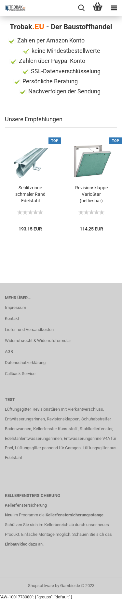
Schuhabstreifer (96, 419)
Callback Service (20, 373)
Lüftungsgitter (18, 409)
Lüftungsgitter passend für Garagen (48, 447)
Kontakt (12, 318)
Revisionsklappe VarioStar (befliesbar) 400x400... (91, 194)
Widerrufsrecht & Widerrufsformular (38, 340)
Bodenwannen (18, 428)
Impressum (15, 307)
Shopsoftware (41, 585)
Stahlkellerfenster (96, 428)
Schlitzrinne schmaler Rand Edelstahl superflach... (30, 194)
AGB (9, 351)
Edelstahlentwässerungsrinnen (33, 438)
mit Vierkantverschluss (81, 409)
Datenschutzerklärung (25, 362)
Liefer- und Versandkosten (29, 329)
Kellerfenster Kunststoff (55, 428)
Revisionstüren (46, 409)
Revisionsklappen (63, 419)
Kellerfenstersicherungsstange (74, 514)
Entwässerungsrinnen (25, 419)
